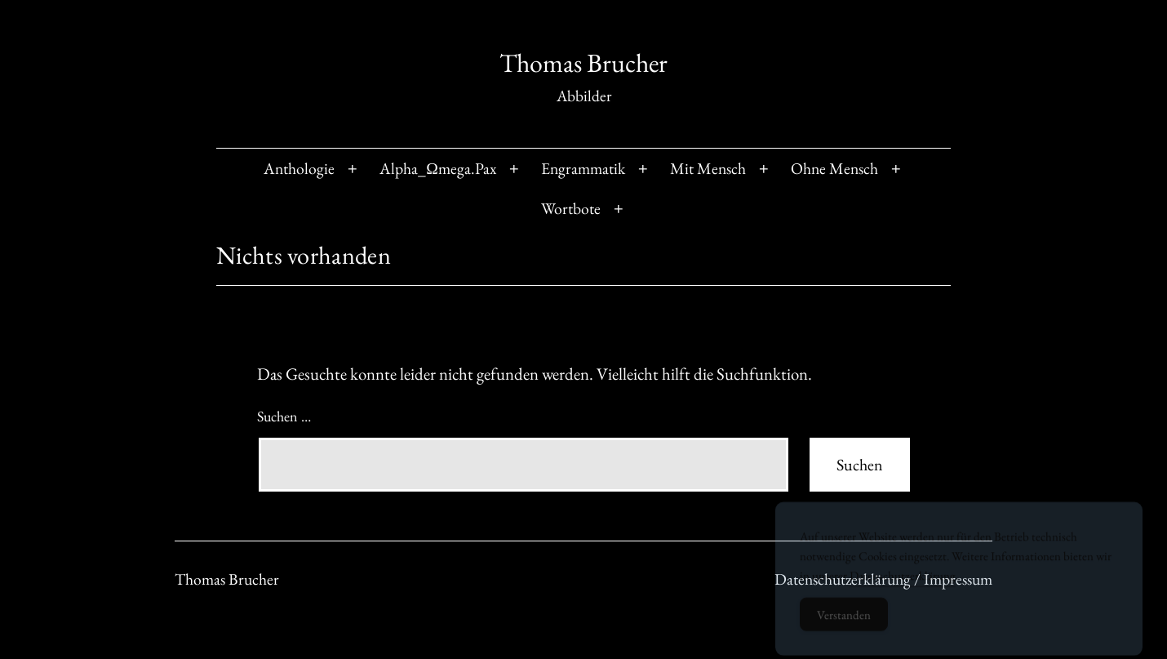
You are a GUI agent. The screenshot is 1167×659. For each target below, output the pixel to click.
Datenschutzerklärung (903, 582)
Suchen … (284, 416)
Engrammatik (583, 168)
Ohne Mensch (834, 168)
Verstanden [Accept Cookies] (844, 622)
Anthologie (299, 168)
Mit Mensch (708, 168)
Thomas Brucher (583, 63)
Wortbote (571, 208)
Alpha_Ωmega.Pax (437, 168)
